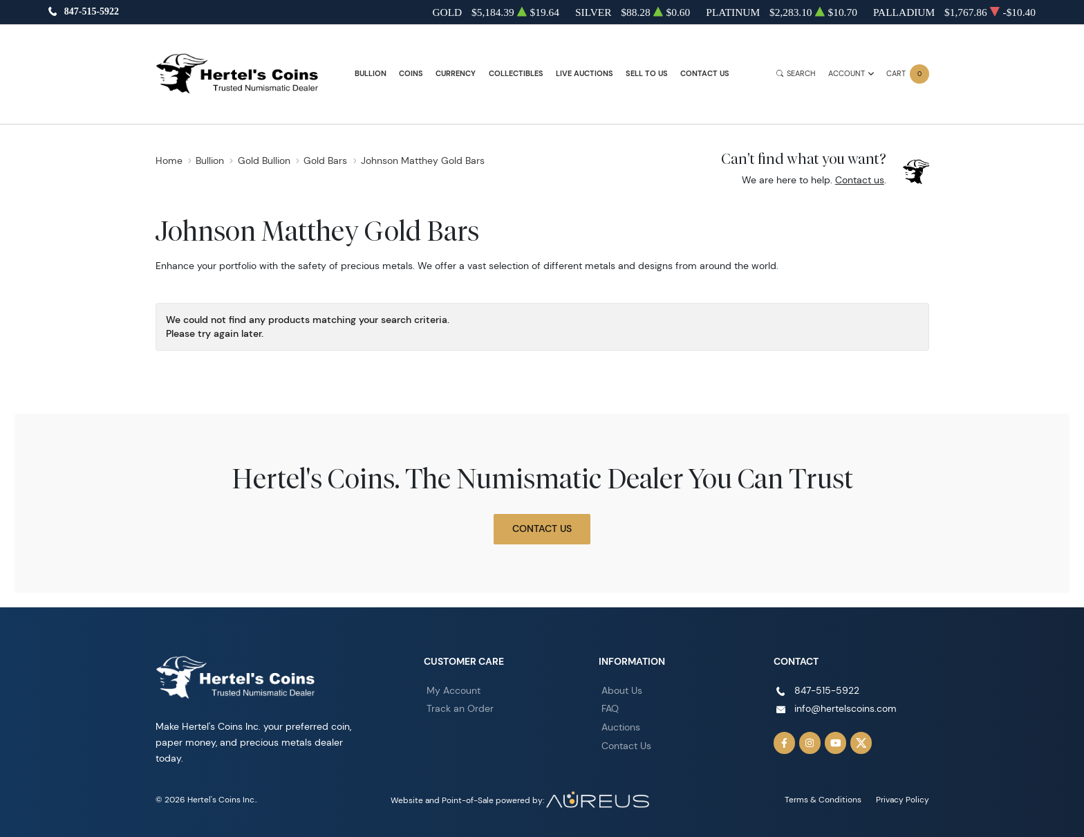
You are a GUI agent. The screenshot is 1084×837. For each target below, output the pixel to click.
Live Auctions (584, 73)
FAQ (610, 708)
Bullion (370, 73)
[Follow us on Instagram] (810, 743)
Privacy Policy (902, 799)
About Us (621, 690)
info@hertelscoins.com (845, 708)
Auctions (620, 727)
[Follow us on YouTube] (836, 743)
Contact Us (704, 73)
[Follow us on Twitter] (861, 743)
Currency (456, 73)
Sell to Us (647, 73)
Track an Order (460, 708)
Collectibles (516, 73)
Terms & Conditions (823, 799)
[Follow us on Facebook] (785, 743)
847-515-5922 (91, 12)
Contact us (859, 180)
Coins (411, 73)
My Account (453, 690)
